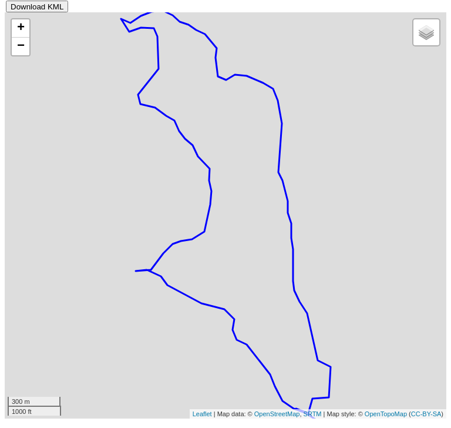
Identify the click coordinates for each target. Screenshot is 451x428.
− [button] (21, 46)
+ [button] (21, 28)
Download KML (37, 6)
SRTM (313, 413)
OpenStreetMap (277, 413)
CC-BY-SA (426, 413)
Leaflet (202, 413)
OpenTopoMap (386, 413)
